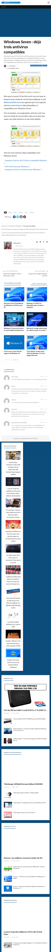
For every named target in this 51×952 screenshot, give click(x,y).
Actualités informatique (36, 65)
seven (26, 212)
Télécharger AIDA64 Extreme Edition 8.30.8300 (23, 784)
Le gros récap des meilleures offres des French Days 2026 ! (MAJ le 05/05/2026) (13, 492)
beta (15, 212)
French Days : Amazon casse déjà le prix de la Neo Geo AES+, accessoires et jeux (13, 513)
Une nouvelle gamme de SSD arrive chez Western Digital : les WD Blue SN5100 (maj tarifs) (13, 603)
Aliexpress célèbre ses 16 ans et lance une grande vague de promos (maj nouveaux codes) (13, 536)
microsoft (21, 212)
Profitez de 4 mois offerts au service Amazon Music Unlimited (13, 663)
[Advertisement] (25, 22)
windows (32, 212)
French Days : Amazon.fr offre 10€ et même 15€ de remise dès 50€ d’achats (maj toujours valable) (13, 468)
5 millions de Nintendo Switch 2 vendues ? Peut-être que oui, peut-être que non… (13, 580)
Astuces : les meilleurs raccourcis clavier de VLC (23, 858)
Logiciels (45, 65)
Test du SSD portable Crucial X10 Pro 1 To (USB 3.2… (25, 710)
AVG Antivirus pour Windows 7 (17, 166)
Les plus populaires (10, 446)
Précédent (8, 359)
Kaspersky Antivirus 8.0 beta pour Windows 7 (23, 169)
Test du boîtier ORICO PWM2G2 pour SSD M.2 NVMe (29, 719)
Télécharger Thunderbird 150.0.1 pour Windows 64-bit (29, 802)
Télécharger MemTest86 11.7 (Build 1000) (25, 793)
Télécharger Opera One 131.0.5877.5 (24, 812)
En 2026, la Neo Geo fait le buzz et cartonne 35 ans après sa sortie (13, 558)
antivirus (10, 212)
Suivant (15, 359)
